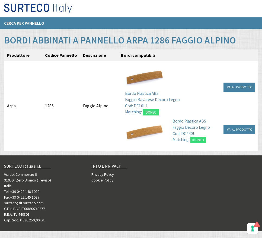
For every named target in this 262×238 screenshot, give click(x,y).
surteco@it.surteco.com (24, 203)
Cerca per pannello (24, 24)
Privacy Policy (102, 174)
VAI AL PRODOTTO (240, 87)
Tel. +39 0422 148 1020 (21, 191)
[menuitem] (27, 24)
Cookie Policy (102, 180)
